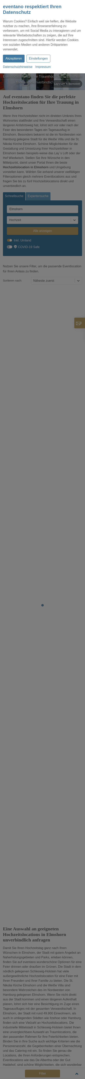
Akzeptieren (13, 58)
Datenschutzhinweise (17, 66)
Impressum (43, 66)
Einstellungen (38, 58)
